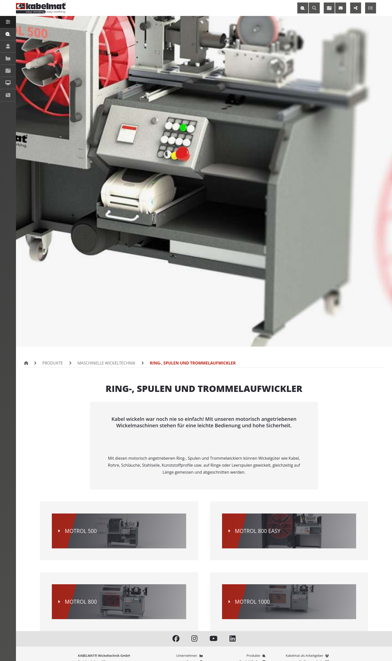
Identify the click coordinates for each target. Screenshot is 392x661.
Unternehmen (190, 655)
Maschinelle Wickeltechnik (107, 363)
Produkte (52, 363)
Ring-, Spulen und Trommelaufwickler (192, 363)
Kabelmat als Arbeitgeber (308, 655)
